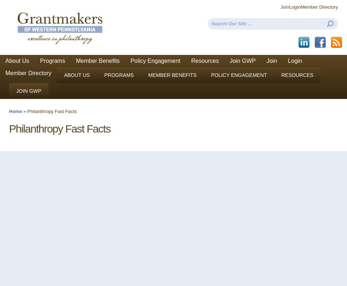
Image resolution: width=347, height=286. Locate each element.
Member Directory (319, 7)
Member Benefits (98, 61)
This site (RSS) (337, 42)
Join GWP (243, 61)
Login (295, 7)
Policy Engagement (155, 61)
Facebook (320, 42)
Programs (52, 61)
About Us (17, 61)
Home (15, 111)
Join (284, 7)
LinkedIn (304, 42)
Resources (205, 61)
